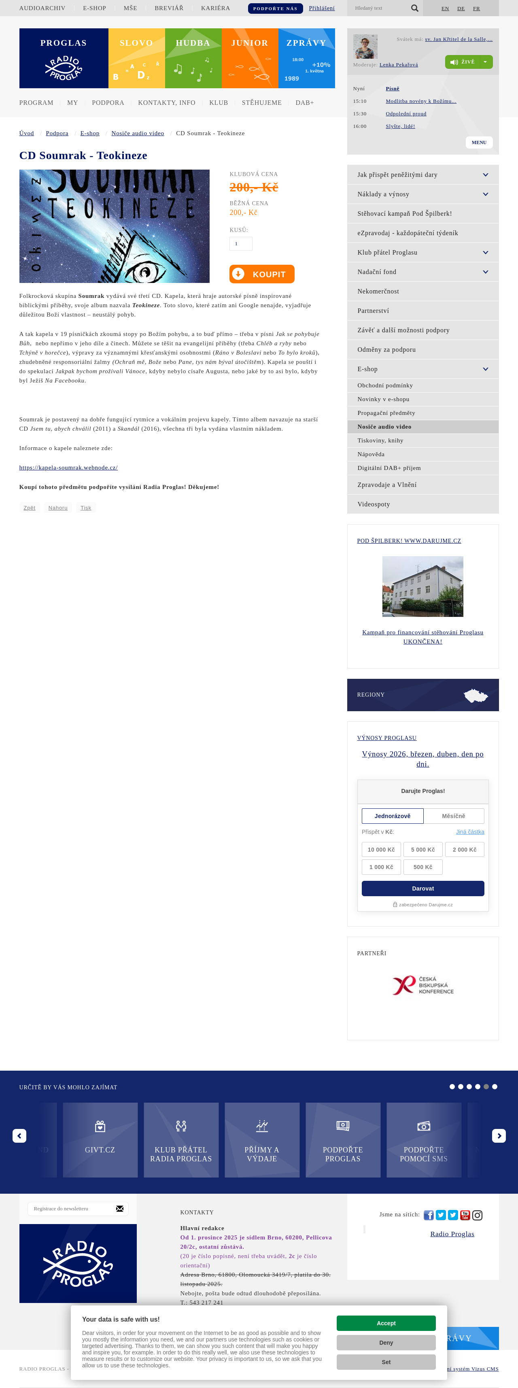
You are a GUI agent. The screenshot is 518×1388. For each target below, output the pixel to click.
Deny (386, 1342)
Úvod (26, 133)
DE (461, 8)
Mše (130, 8)
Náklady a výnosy (384, 194)
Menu (479, 142)
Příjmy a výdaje (137, 1141)
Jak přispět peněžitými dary (398, 174)
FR (476, 8)
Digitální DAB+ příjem (389, 468)
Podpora (108, 102)
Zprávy (307, 43)
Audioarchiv (42, 8)
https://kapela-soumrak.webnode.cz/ (68, 467)
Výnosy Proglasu (387, 738)
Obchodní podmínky (385, 385)
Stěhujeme (262, 102)
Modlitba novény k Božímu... (421, 101)
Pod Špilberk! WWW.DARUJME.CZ (409, 541)
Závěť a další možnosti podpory (404, 330)
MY (72, 102)
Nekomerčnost (378, 291)
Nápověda (371, 454)
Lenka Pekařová (399, 65)
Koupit (268, 274)
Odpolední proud (406, 114)
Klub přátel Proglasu (388, 252)
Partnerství (373, 310)
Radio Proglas (452, 1234)
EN (445, 8)
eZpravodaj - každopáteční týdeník (408, 233)
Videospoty (374, 504)
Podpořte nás (275, 8)
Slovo (136, 43)
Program (36, 102)
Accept (386, 1323)
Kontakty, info (166, 102)
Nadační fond (377, 271)
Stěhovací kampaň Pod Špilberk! (405, 213)
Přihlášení (322, 8)
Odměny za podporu (387, 349)
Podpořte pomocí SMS (300, 1141)
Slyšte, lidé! (401, 126)
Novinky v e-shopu (384, 399)
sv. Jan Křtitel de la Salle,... (459, 39)
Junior (250, 43)
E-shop (94, 8)
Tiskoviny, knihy (381, 440)
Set (386, 1362)
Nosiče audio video (138, 133)
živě (462, 62)
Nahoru (58, 508)
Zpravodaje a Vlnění (387, 484)
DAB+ (304, 102)
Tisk (86, 508)
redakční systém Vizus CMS (465, 1369)
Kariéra (215, 8)
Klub (218, 102)
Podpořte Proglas (218, 1141)
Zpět (30, 508)
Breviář (169, 8)
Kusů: (238, 230)
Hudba (193, 43)
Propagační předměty (387, 413)
